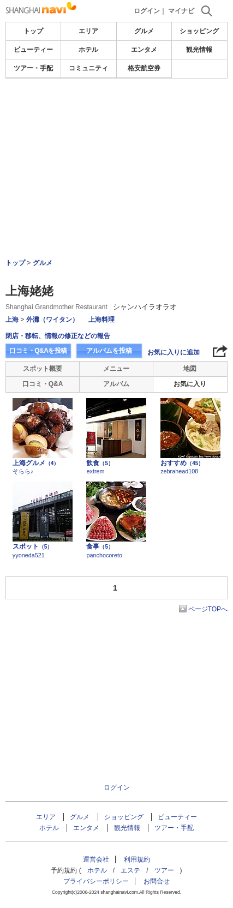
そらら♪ (23, 471)
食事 (99, 546)
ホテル (88, 49)
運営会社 (96, 859)
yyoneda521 (29, 555)
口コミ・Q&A (42, 384)
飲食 (99, 463)
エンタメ (144, 49)
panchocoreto (104, 555)
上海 (12, 319)
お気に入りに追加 (173, 352)
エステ (130, 870)
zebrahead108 (179, 471)
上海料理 (101, 319)
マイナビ (181, 11)
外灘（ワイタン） (52, 319)
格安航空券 (144, 68)
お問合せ (157, 881)
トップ (33, 31)
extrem (95, 471)
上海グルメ (36, 463)
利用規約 (137, 859)
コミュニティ (88, 68)
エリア (88, 31)
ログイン (147, 11)
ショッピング (199, 31)
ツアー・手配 (33, 68)
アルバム (116, 384)
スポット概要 (42, 368)
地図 (189, 368)
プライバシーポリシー (96, 881)
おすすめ (182, 463)
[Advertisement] (116, 138)
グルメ (144, 31)
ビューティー (33, 49)
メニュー (116, 368)
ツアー (164, 870)
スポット (33, 546)
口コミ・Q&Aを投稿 (38, 350)
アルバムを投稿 (109, 350)
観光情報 (199, 49)
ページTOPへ (208, 609)
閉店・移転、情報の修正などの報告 (57, 336)
